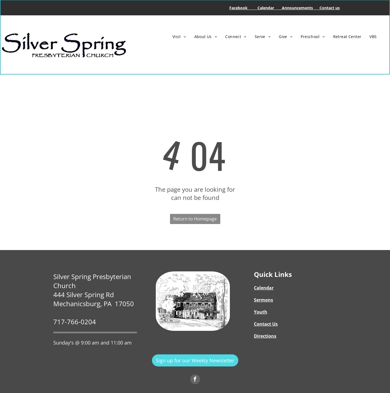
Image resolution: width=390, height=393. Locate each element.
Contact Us (266, 324)
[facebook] (195, 380)
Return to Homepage (195, 219)
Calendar (264, 288)
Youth (260, 312)
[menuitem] (179, 36)
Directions (265, 336)
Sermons (263, 300)
